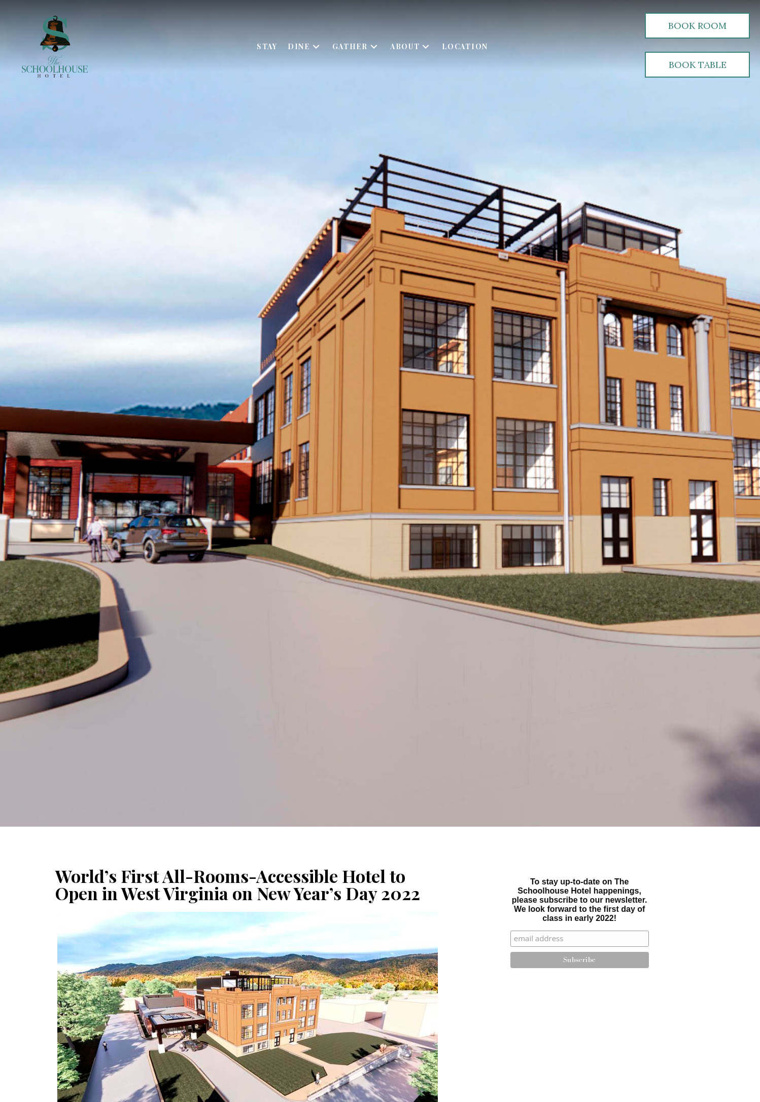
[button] (316, 46)
